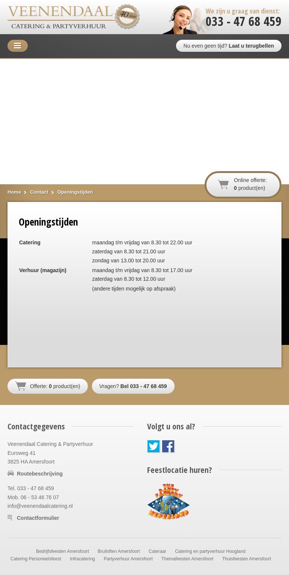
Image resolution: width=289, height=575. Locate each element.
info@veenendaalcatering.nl (40, 506)
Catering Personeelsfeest (36, 558)
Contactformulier (38, 518)
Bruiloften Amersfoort (119, 551)
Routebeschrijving (40, 474)
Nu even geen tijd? (229, 46)
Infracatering (82, 558)
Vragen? (133, 386)
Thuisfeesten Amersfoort (246, 558)
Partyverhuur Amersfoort (128, 558)
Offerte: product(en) (55, 386)
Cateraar (157, 551)
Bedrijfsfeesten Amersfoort (62, 551)
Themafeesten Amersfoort (187, 558)
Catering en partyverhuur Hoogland (210, 551)
